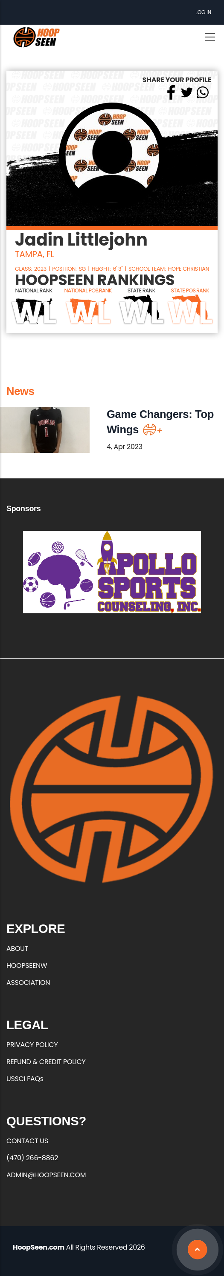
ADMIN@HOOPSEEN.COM (46, 1175)
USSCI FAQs (25, 1079)
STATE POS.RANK (190, 290)
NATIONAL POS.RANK (87, 290)
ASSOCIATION (28, 982)
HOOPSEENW (26, 965)
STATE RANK (141, 290)
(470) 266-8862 (32, 1158)
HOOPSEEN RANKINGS (95, 280)
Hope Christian (188, 268)
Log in (203, 12)
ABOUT (17, 948)
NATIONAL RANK (33, 290)
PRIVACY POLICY (32, 1045)
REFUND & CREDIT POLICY (46, 1062)
